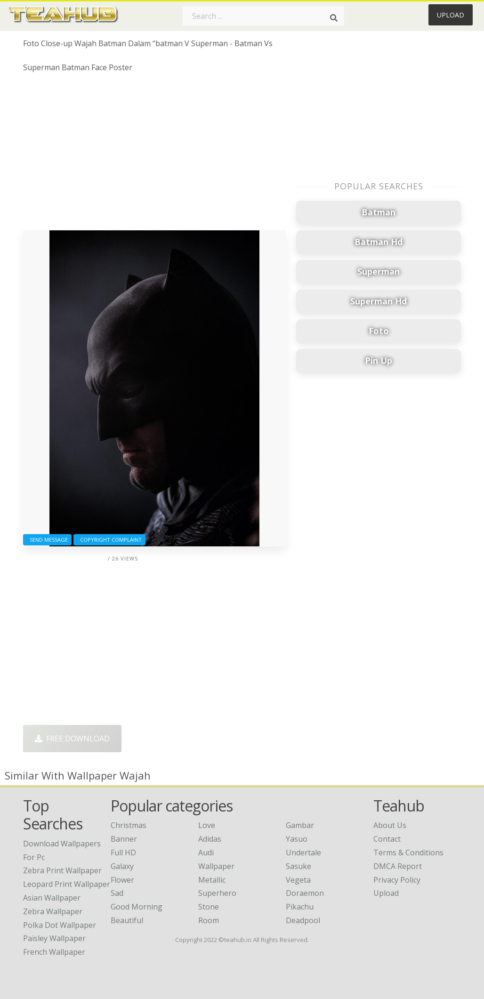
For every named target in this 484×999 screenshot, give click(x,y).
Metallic (212, 880)
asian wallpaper (52, 898)
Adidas (209, 839)
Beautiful (127, 920)
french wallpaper (54, 952)
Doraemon (305, 893)
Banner (124, 839)
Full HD (123, 852)
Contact (387, 839)
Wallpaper (216, 866)
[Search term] (263, 16)
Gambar (300, 825)
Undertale (303, 852)
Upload (450, 14)
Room (208, 920)
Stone (208, 907)
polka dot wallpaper (59, 925)
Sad (117, 893)
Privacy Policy (396, 880)
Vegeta (298, 880)
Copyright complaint (109, 539)
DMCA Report (397, 866)
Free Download (72, 738)
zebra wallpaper (52, 911)
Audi (206, 852)
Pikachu (300, 907)
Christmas (128, 825)
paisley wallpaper (54, 938)
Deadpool (303, 920)
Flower (122, 880)
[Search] (333, 18)
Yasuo (296, 839)
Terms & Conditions (408, 852)
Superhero (217, 893)
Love (206, 825)
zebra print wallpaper (62, 870)
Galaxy (122, 866)
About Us (389, 825)
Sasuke (298, 866)
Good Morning (136, 907)
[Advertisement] (154, 155)
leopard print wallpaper (66, 884)
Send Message (47, 539)
